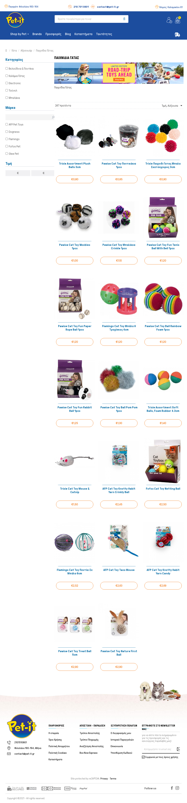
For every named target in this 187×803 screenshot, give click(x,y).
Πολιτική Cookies (58, 752)
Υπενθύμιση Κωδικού (121, 752)
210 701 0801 (78, 6)
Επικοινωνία (117, 746)
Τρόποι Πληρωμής (89, 739)
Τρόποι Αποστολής (90, 733)
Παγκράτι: (23, 6)
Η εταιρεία (54, 733)
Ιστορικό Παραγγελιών (122, 739)
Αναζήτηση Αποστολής (92, 746)
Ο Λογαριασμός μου (121, 733)
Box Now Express (89, 752)
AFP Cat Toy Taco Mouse (119, 569)
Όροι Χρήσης (55, 739)
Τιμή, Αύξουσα (173, 105)
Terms (113, 778)
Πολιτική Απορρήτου (59, 746)
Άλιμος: (171, 7)
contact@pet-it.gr (105, 6)
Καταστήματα (55, 759)
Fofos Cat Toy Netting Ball (163, 488)
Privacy (104, 778)
